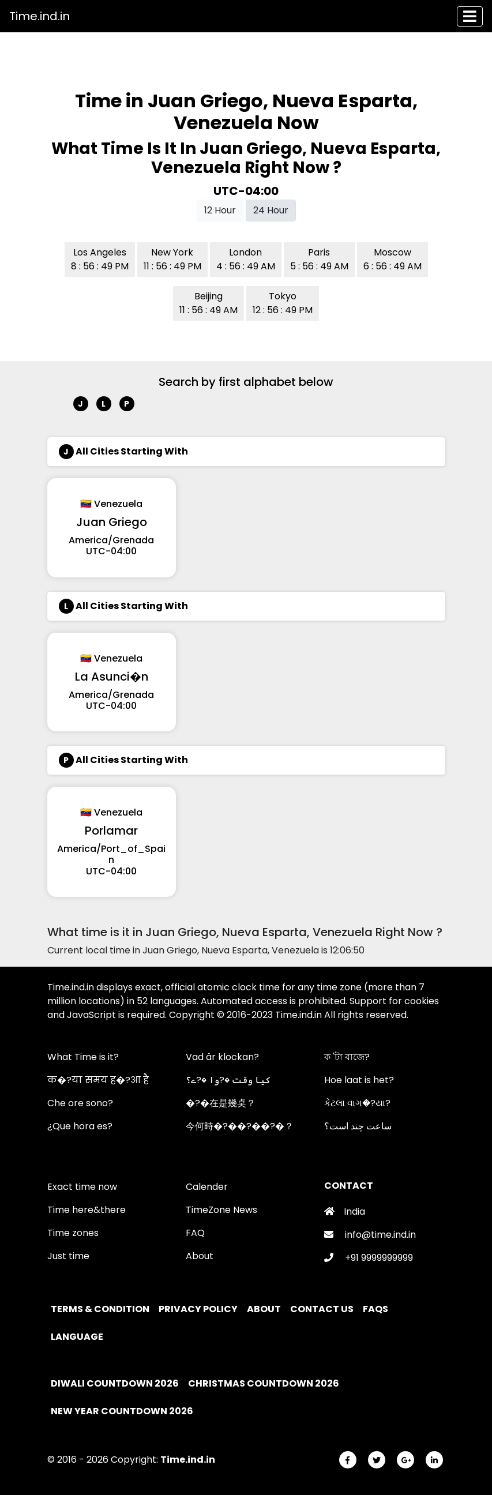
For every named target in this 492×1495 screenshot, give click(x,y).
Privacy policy (199, 1309)
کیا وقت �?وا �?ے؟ (228, 1080)
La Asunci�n (111, 676)
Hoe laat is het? (359, 1080)
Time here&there (86, 1209)
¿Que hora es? (79, 1126)
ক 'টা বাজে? (347, 1057)
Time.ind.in (39, 16)
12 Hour (220, 210)
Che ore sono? (80, 1103)
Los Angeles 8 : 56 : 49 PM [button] (100, 259)
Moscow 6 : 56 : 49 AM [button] (392, 259)
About (199, 1256)
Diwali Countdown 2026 (115, 1383)
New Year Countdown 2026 (122, 1411)
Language (78, 1336)
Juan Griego (111, 522)
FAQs (376, 1309)
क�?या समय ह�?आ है (98, 1080)
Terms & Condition (101, 1309)
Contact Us (322, 1309)
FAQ (195, 1232)
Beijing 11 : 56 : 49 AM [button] (208, 303)
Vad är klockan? (222, 1057)
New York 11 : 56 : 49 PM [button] (172, 259)
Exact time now (82, 1186)
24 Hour (270, 210)
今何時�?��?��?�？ (240, 1126)
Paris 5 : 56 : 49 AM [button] (319, 259)
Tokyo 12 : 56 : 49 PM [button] (283, 303)
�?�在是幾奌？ (221, 1103)
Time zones (73, 1232)
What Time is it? (83, 1057)
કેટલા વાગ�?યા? (357, 1103)
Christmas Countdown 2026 (263, 1383)
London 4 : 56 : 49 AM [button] (245, 259)
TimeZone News (221, 1209)
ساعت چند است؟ (358, 1126)
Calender (207, 1186)
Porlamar (111, 830)
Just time (68, 1256)
